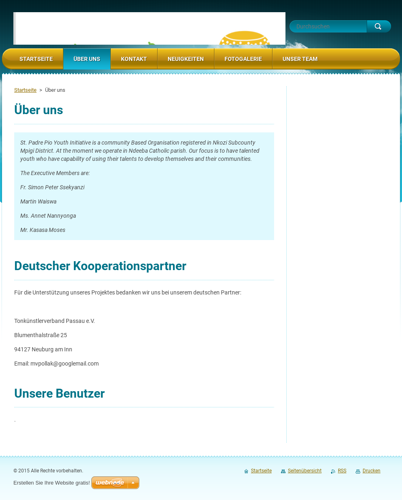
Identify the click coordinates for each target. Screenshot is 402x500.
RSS (342, 471)
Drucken (371, 471)
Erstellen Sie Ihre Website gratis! (51, 483)
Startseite (25, 90)
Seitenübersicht (305, 471)
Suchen (379, 26)
